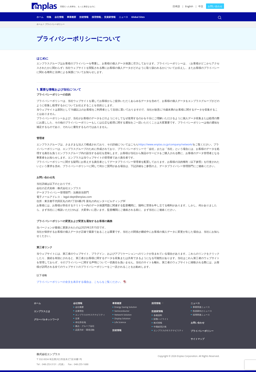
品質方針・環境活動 (84, 329)
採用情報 (96, 16)
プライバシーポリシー (202, 330)
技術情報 (83, 16)
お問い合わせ (215, 6)
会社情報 (59, 16)
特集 (49, 16)
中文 (200, 6)
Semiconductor (121, 310)
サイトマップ (197, 338)
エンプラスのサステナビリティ (90, 314)
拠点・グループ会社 (84, 326)
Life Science (120, 322)
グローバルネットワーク (46, 319)
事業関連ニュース (201, 307)
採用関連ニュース (201, 314)
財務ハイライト (161, 318)
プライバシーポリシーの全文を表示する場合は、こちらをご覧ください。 (80, 282)
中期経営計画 (160, 326)
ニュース (123, 16)
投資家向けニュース (202, 310)
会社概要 (79, 307)
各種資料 (158, 315)
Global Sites (138, 16)
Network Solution (123, 314)
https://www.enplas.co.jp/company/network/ (165, 144)
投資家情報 (110, 16)
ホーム (40, 16)
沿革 (77, 318)
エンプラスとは (42, 311)
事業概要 (71, 16)
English (189, 6)
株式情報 (158, 322)
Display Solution (122, 318)
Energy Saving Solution (125, 307)
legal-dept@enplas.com (77, 197)
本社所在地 (80, 322)
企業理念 (79, 310)
